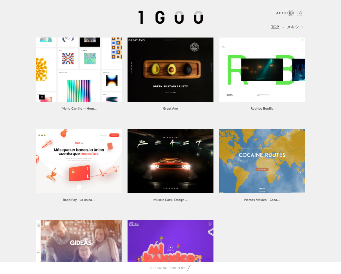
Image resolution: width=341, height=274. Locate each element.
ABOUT (283, 13)
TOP (275, 26)
